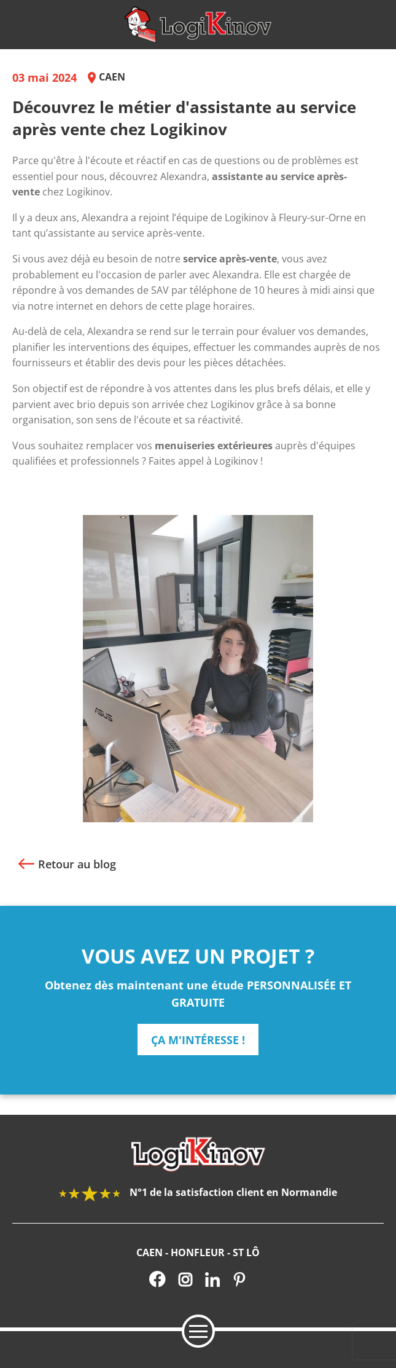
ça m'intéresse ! (198, 1039)
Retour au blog (77, 864)
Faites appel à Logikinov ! (207, 461)
